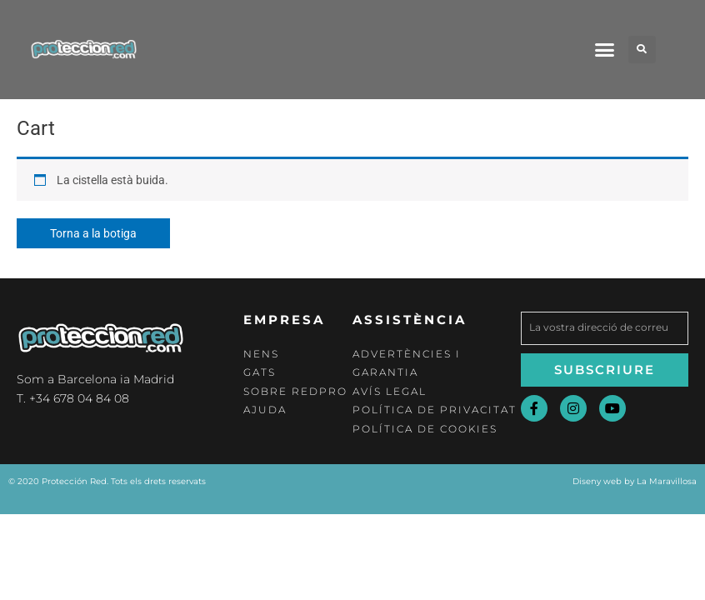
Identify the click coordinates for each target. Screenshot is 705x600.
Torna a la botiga (93, 233)
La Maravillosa (667, 481)
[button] (604, 49)
